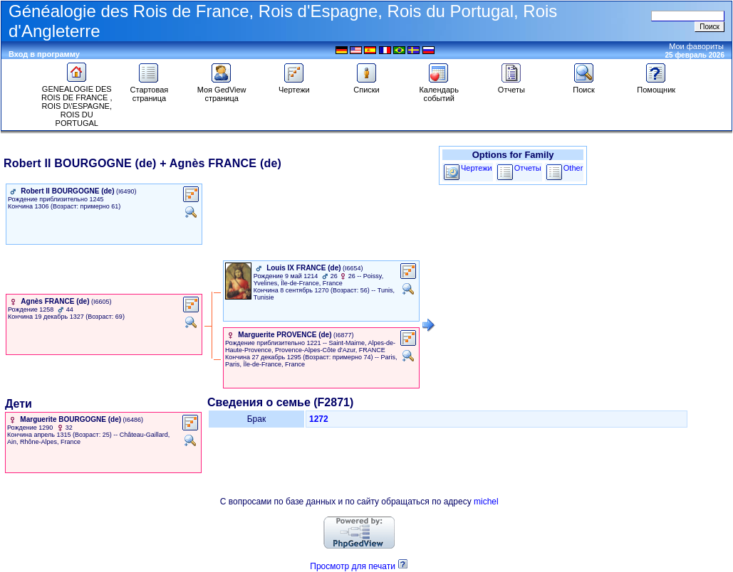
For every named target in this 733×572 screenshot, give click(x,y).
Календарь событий (439, 90)
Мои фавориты (696, 46)
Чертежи (294, 86)
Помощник (656, 86)
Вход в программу (44, 54)
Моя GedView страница (221, 90)
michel (486, 502)
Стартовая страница (149, 90)
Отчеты (511, 86)
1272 (318, 419)
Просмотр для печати (352, 566)
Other (573, 168)
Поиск (584, 86)
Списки (366, 86)
